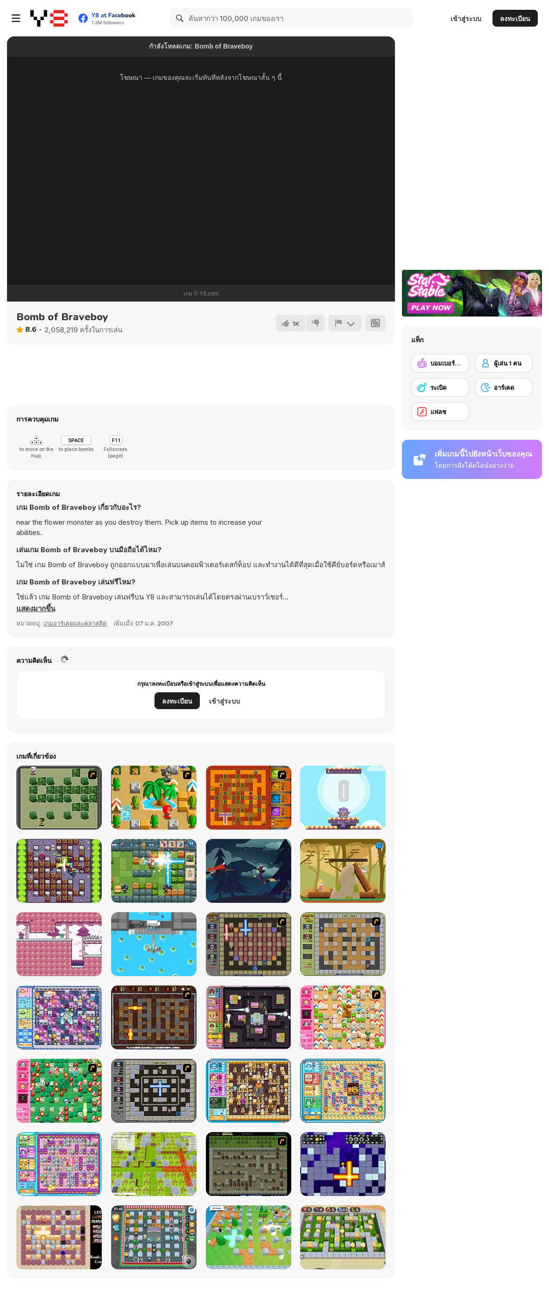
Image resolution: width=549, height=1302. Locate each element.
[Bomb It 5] (343, 1091)
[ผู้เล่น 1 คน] (504, 363)
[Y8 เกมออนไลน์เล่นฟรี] (49, 18)
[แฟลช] (440, 411)
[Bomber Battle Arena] (343, 1237)
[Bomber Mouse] (59, 1237)
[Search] (180, 18)
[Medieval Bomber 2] (248, 1164)
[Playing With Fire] (343, 944)
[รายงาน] (345, 323)
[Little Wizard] (59, 944)
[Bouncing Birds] (343, 798)
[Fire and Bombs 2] (154, 1017)
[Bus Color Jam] (154, 944)
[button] (35, 609)
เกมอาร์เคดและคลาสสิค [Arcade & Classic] (75, 623)
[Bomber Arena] (154, 1164)
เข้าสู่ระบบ (465, 18)
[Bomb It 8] (154, 1237)
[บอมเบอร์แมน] (440, 363)
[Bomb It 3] (248, 1017)
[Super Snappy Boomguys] (248, 1237)
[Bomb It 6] (59, 1164)
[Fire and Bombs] (248, 798)
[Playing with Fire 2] (248, 944)
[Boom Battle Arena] (154, 871)
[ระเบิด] (440, 387)
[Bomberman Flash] (59, 798)
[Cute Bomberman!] (343, 1017)
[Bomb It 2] (59, 1017)
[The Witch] (248, 871)
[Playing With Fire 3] (154, 1091)
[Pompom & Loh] (343, 871)
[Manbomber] (59, 871)
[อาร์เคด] (504, 387)
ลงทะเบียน (515, 18)
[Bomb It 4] (248, 1091)
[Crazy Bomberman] (154, 798)
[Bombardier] (343, 1164)
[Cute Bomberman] (59, 1091)
